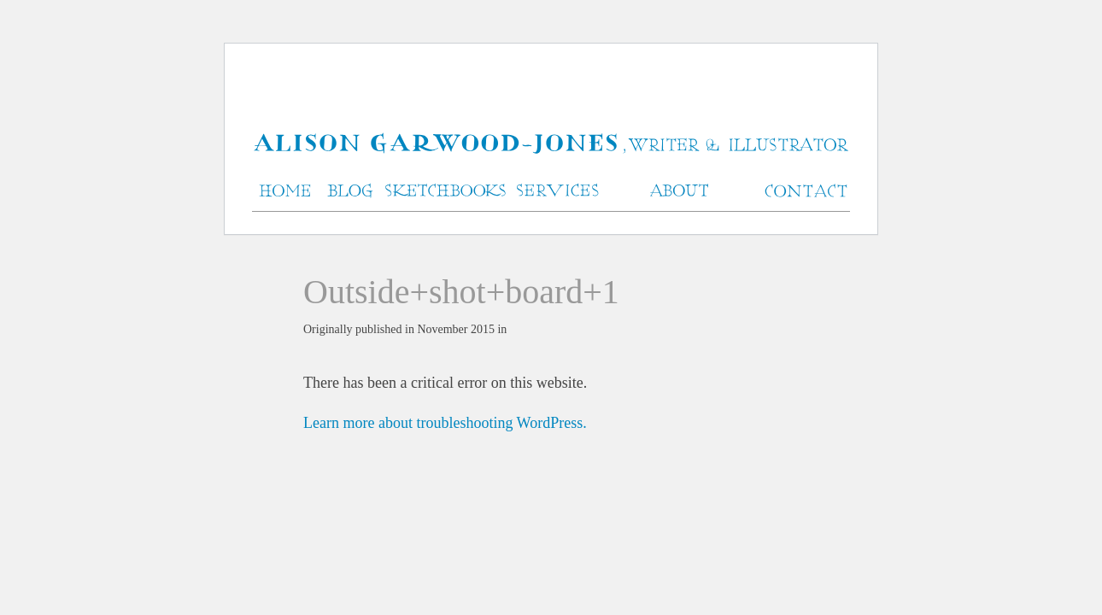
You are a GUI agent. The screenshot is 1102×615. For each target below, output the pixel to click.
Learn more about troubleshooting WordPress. (445, 422)
